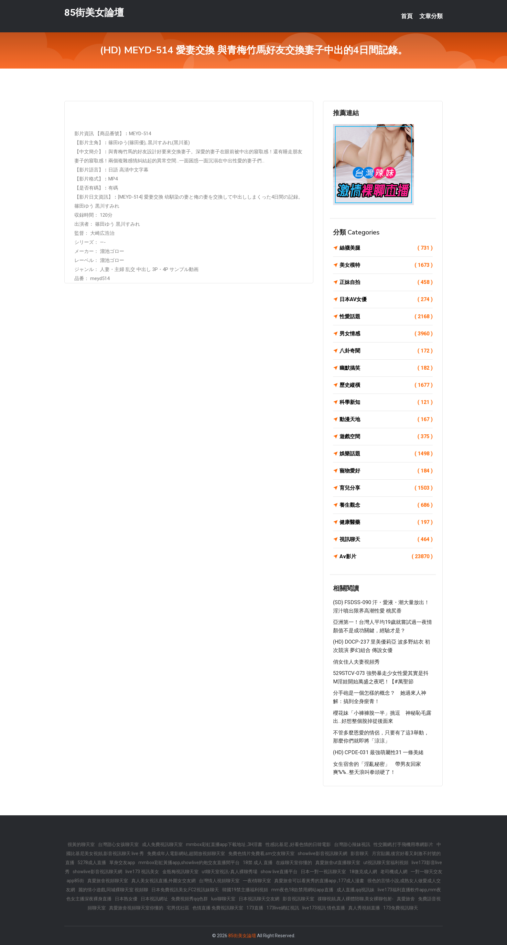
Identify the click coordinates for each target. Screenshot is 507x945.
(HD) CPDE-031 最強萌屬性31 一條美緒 (378, 752)
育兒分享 (386, 488)
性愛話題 (386, 316)
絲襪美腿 (386, 248)
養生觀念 (386, 505)
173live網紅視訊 (282, 907)
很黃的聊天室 (81, 844)
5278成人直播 (92, 862)
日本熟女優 (126, 898)
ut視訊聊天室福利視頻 (385, 862)
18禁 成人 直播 (258, 862)
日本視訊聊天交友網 (259, 898)
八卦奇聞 (386, 350)
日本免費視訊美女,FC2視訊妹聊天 (185, 889)
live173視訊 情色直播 (323, 907)
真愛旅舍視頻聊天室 (107, 880)
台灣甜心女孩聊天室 (118, 844)
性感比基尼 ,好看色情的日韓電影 (298, 844)
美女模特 (386, 265)
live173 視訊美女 (142, 871)
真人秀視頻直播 (364, 907)
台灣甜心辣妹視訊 (352, 844)
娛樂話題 (386, 453)
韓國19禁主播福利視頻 (245, 889)
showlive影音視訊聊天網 (322, 853)
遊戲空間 (386, 436)
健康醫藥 (386, 522)
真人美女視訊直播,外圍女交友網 (163, 880)
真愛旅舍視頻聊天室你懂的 (136, 907)
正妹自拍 (386, 282)
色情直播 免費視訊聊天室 (217, 907)
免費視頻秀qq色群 (189, 898)
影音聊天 (360, 853)
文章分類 (431, 16)
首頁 (407, 16)
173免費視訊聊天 (400, 907)
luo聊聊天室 (223, 898)
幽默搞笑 (386, 368)
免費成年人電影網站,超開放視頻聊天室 (186, 853)
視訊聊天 (386, 539)
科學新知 (386, 402)
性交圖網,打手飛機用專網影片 (403, 844)
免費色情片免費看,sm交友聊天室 (261, 853)
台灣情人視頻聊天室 (219, 880)
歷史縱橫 (386, 385)
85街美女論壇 (94, 12)
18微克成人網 (363, 871)
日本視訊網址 (154, 898)
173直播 (254, 907)
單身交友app (122, 862)
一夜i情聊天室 (257, 880)
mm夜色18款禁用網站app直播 (302, 889)
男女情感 (386, 333)
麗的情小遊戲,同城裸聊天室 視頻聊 (113, 889)
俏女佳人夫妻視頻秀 (356, 662)
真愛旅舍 (406, 898)
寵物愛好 (386, 470)
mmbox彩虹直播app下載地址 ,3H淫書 (224, 844)
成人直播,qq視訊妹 (355, 889)
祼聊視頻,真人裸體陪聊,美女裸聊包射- (356, 898)
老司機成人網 (393, 871)
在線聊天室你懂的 (294, 862)
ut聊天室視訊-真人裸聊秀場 (229, 871)
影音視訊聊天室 (298, 898)
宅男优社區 (178, 907)
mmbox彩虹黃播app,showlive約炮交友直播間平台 (189, 862)
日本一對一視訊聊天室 (323, 871)
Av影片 (386, 556)
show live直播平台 (279, 871)
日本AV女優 (386, 299)
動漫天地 (386, 419)
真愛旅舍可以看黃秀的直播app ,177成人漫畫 (319, 880)
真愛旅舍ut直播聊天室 (337, 862)
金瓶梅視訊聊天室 (180, 871)
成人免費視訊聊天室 (162, 844)
